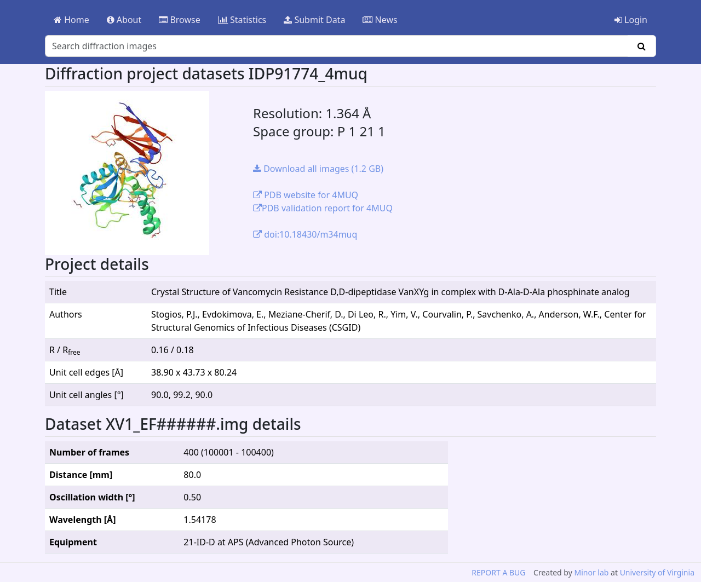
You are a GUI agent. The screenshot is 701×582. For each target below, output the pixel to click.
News (380, 20)
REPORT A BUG (498, 572)
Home (71, 20)
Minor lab (591, 572)
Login (630, 20)
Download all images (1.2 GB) (318, 169)
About (124, 20)
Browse (179, 20)
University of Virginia (657, 572)
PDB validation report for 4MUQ (323, 208)
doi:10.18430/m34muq (305, 234)
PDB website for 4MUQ (305, 195)
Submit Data (314, 20)
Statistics (242, 20)
